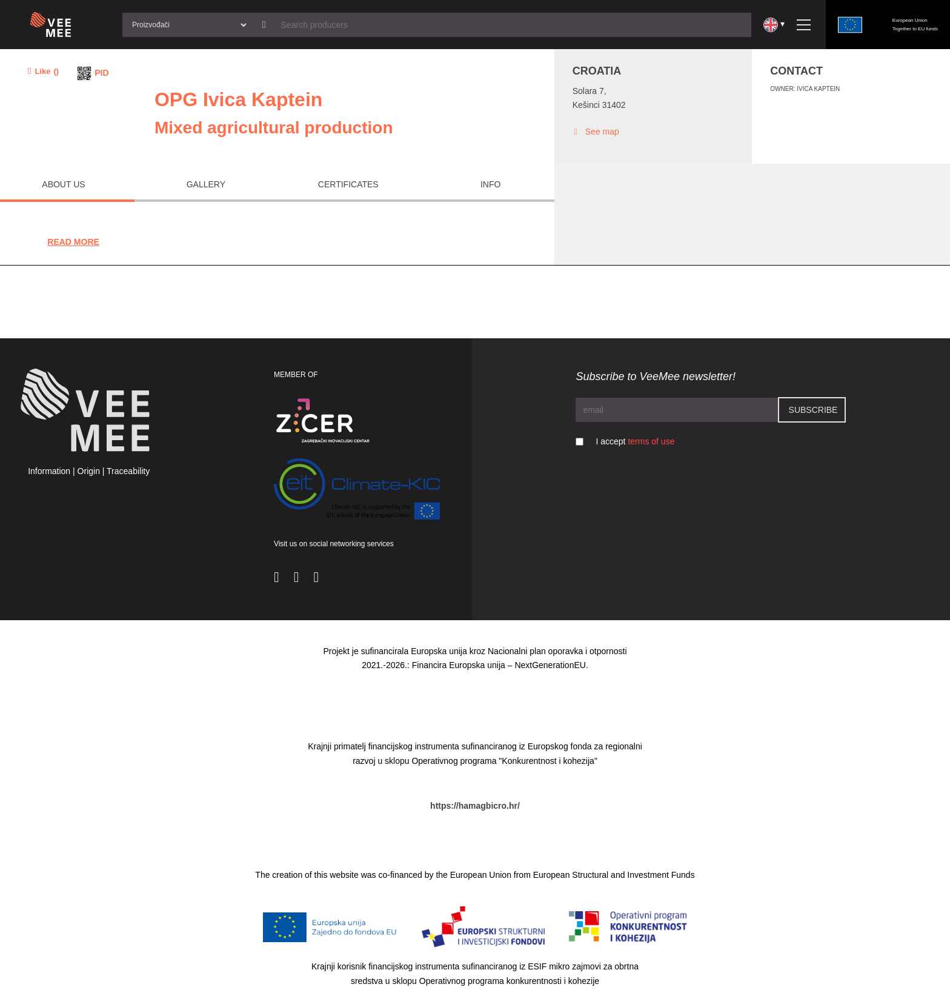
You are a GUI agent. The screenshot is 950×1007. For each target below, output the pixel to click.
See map (596, 131)
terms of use (651, 441)
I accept (635, 441)
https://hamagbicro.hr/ (475, 806)
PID (101, 73)
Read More (73, 242)
